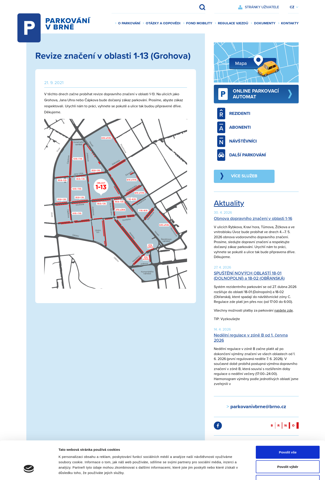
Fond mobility (199, 23)
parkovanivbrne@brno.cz (257, 406)
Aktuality (229, 203)
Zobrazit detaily (235, 471)
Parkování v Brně (58, 23)
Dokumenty (264, 23)
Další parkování (241, 155)
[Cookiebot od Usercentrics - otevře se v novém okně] (28, 471)
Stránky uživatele (262, 7)
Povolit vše (287, 421)
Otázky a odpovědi (163, 23)
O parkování (129, 23)
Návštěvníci (237, 141)
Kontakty (290, 23)
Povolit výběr (287, 436)
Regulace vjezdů (233, 23)
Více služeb (244, 175)
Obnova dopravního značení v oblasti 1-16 (253, 218)
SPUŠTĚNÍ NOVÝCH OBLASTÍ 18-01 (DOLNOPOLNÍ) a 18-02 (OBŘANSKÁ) (249, 276)
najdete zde (283, 310)
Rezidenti (233, 113)
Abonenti (234, 127)
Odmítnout (287, 451)
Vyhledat (199, 7)
